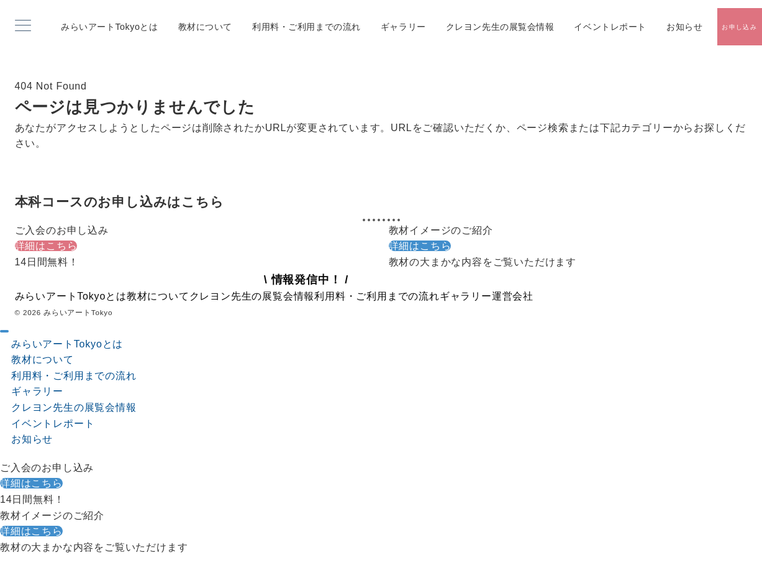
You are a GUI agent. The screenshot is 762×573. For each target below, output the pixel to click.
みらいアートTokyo (77, 312)
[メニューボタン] (23, 27)
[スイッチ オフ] (739, 27)
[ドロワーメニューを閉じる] (4, 331)
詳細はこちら (46, 246)
